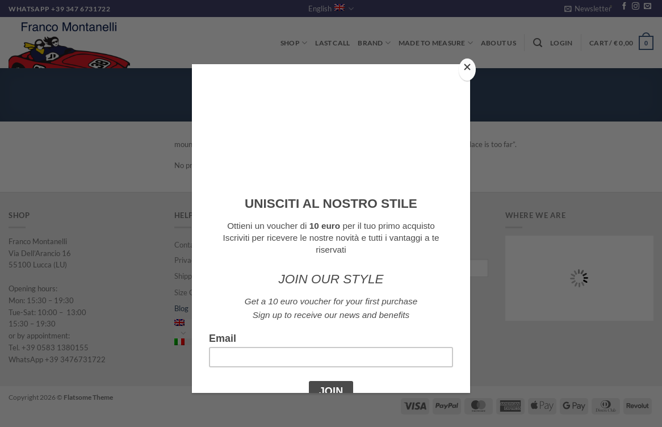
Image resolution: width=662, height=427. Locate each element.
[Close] (467, 69)
